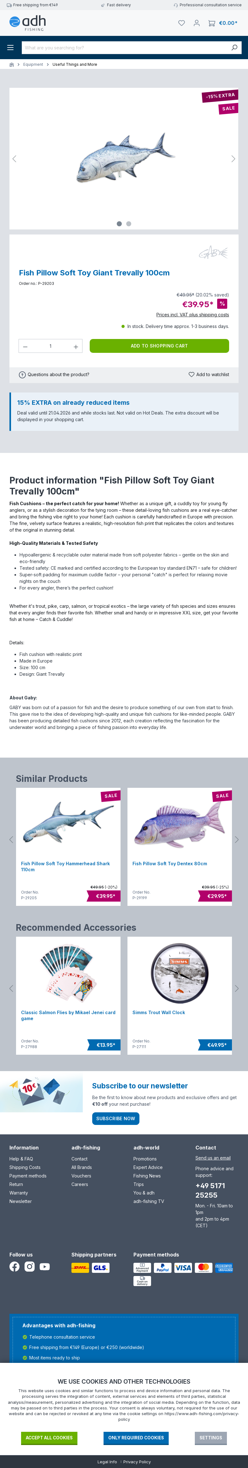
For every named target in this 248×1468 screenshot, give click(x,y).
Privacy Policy (137, 1461)
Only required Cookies (136, 1437)
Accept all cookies (49, 1437)
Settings (211, 1437)
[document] (124, 1404)
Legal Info (107, 1461)
